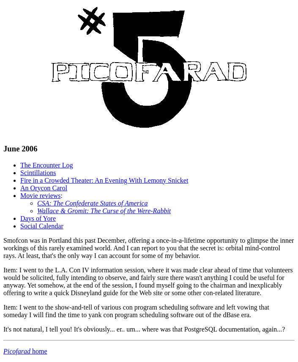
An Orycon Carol (43, 188)
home (25, 351)
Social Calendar (41, 226)
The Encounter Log (46, 165)
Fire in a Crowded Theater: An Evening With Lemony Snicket (104, 180)
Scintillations (38, 172)
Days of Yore (38, 218)
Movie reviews (40, 195)
